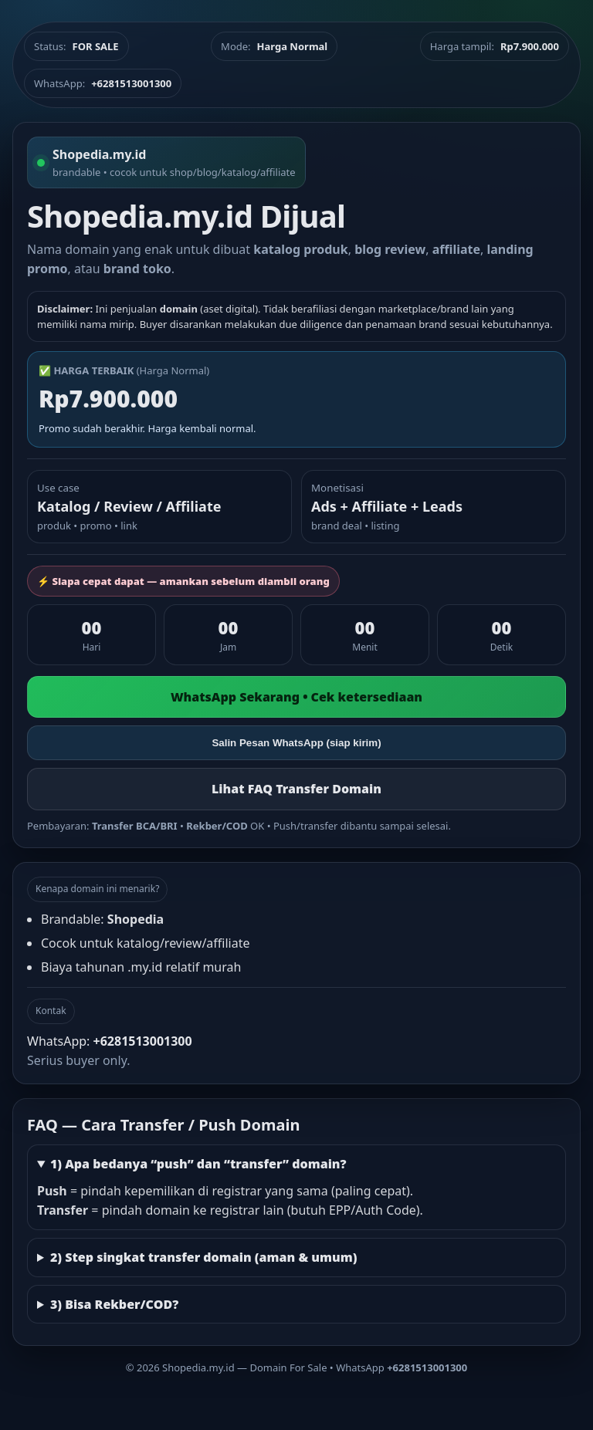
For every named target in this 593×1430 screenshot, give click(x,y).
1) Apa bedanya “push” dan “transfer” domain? (198, 1163)
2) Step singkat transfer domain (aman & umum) (203, 1257)
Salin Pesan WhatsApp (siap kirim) (296, 743)
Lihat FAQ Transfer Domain (296, 788)
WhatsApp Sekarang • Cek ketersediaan (296, 696)
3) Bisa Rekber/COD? (114, 1304)
